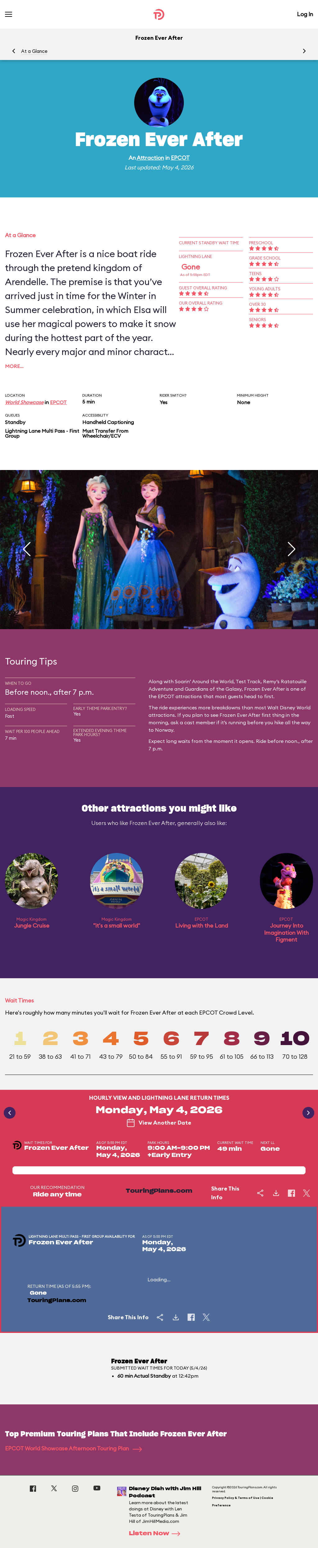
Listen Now (156, 1533)
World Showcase (24, 402)
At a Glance (34, 51)
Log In (305, 14)
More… (14, 366)
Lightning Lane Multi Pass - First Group (42, 433)
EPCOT (180, 157)
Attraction (150, 157)
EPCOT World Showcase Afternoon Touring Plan (73, 1448)
